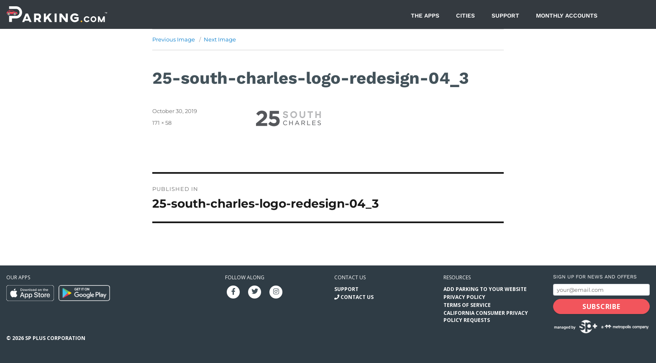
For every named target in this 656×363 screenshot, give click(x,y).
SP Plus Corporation (55, 338)
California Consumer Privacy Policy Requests (485, 316)
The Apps (425, 15)
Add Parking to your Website (485, 289)
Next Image (220, 39)
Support (505, 15)
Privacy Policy (464, 297)
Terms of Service (467, 305)
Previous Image (173, 39)
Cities (465, 15)
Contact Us (357, 297)
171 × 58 (162, 122)
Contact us (350, 277)
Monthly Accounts (566, 15)
